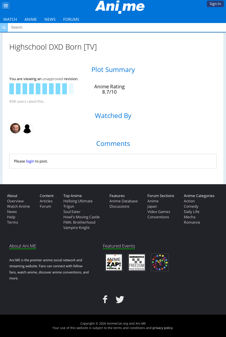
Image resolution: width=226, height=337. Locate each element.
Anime (30, 19)
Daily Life (192, 211)
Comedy (191, 206)
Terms (12, 222)
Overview (15, 200)
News (50, 19)
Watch (10, 19)
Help (11, 216)
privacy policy (163, 328)
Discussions (119, 206)
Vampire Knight (76, 227)
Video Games (158, 211)
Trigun (68, 206)
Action (189, 200)
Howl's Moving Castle (81, 216)
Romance (192, 222)
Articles (46, 200)
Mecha (189, 216)
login (30, 161)
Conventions (158, 216)
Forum (45, 206)
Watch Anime (18, 206)
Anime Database (123, 200)
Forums (71, 19)
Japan (152, 206)
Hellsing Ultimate (78, 200)
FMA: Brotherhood (79, 222)
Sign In (215, 3)
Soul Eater (72, 211)
